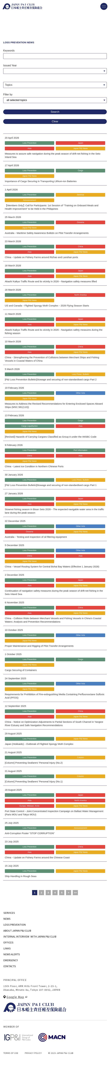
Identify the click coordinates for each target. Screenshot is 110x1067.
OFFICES (8, 942)
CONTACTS (9, 966)
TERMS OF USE (10, 1053)
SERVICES (9, 912)
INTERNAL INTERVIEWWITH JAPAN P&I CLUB (29, 936)
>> (75, 892)
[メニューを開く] (103, 6)
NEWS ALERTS (11, 954)
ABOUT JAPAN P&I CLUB (17, 930)
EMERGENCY (10, 960)
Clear (55, 121)
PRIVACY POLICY (33, 1053)
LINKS (7, 948)
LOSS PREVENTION (14, 924)
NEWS (6, 918)
